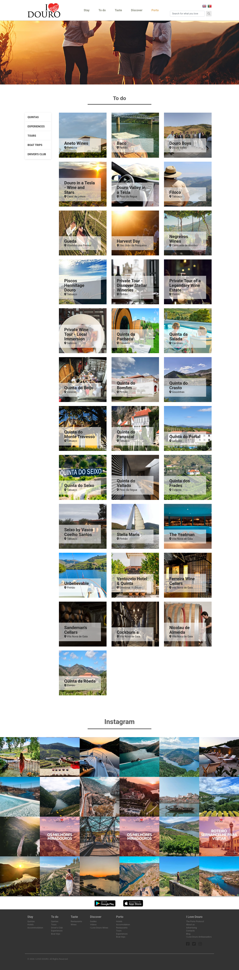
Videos (93, 924)
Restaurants (76, 921)
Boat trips (35, 145)
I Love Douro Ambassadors (199, 937)
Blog (188, 934)
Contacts (190, 930)
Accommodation (35, 927)
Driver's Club (37, 154)
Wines (74, 924)
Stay (86, 10)
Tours (32, 135)
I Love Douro (194, 916)
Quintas (33, 117)
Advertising (191, 927)
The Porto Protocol (195, 921)
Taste (118, 10)
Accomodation (123, 924)
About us (190, 924)
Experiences (36, 126)
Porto (155, 10)
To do (102, 10)
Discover (136, 10)
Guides (93, 921)
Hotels (30, 924)
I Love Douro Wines (99, 927)
